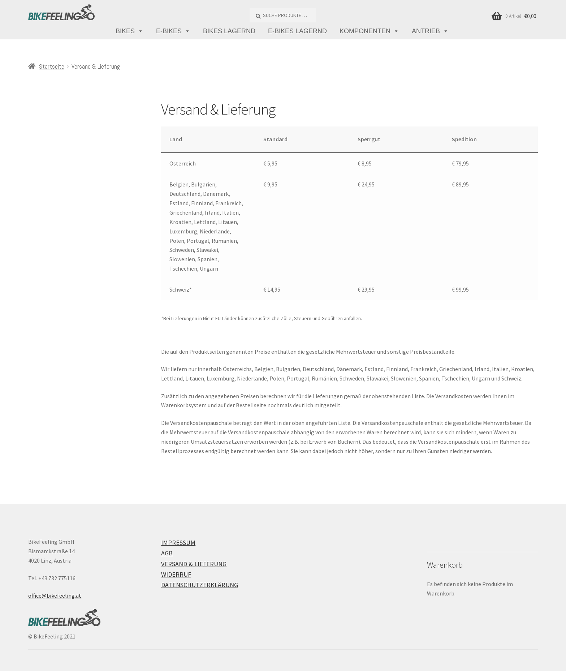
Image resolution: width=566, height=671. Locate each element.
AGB (167, 553)
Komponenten (369, 31)
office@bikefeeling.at (54, 595)
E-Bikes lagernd (297, 31)
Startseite (51, 66)
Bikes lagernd (229, 31)
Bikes (129, 31)
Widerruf (176, 574)
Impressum (178, 542)
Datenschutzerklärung (199, 585)
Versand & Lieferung (193, 564)
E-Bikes (173, 31)
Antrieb (430, 31)
